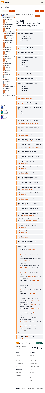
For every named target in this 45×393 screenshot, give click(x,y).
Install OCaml (32, 355)
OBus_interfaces (9, 31)
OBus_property (8, 58)
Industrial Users (19, 360)
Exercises (32, 372)
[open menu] (42, 2)
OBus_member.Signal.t (23, 232)
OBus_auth (7, 21)
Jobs (17, 383)
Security (24, 388)
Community (18, 375)
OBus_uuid (7, 70)
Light (28, 343)
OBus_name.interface (32, 30)
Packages (18, 372)
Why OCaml (18, 366)
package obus (4, 14)
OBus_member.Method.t (23, 135)
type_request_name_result (25, 74)
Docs (12, 10)
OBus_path (7, 54)
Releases (18, 358)
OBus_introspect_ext (9, 42)
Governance (40, 388)
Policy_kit (7, 90)
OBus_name (7, 51)
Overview (5, 10)
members (28, 336)
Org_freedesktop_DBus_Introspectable (10, 35)
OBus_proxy (8, 60)
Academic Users (19, 363)
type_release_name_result (25, 98)
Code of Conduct (39, 391)
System (39, 343)
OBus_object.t (33, 249)
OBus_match (8, 44)
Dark (33, 343)
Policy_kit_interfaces (9, 92)
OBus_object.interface (24, 338)
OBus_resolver (8, 61)
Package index (19, 14)
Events (17, 378)
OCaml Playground (34, 377)
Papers (31, 375)
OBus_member (8, 45)
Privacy (18, 391)
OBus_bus (7, 22)
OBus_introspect (9, 40)
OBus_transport (8, 69)
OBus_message (8, 47)
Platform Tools (33, 360)
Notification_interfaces (9, 86)
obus (3, 7)
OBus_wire (7, 74)
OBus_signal (7, 65)
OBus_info (7, 30)
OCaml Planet (19, 380)
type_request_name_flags (24, 48)
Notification (8, 84)
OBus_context (8, 26)
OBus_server (8, 63)
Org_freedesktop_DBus (10, 33)
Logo (31, 380)
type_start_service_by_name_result (28, 123)
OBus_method (8, 49)
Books (31, 369)
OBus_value (7, 72)
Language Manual (33, 363)
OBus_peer (7, 56)
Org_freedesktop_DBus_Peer (10, 37)
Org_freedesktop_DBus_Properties (10, 38)
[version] (11, 7)
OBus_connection (9, 24)
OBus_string (7, 67)
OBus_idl (7, 79)
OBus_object (8, 53)
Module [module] (37, 15)
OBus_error (7, 28)
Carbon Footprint (31, 388)
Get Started (32, 358)
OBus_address (8, 19)
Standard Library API (34, 366)
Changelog (18, 355)
